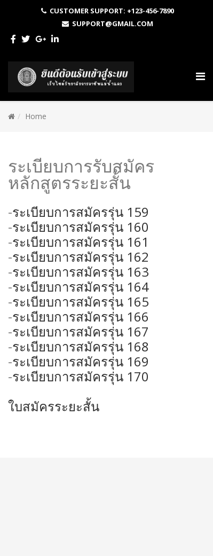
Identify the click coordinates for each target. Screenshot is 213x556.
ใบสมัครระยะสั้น (53, 406)
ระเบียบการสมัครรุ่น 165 (80, 301)
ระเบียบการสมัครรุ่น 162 (80, 256)
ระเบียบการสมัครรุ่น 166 (80, 316)
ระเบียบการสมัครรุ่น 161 (80, 241)
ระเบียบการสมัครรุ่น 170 (80, 376)
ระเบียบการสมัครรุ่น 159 (80, 212)
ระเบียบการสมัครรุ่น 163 (80, 271)
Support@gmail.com (112, 23)
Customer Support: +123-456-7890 (112, 10)
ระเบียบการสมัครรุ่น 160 (80, 227)
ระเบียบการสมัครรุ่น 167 (80, 331)
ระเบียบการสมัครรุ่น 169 (80, 361)
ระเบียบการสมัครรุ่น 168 (80, 346)
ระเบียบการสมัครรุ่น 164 (80, 286)
